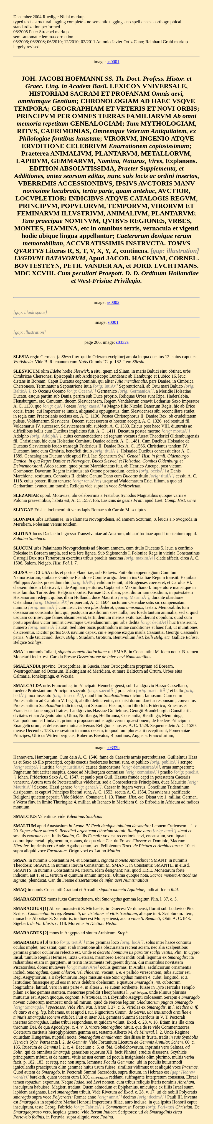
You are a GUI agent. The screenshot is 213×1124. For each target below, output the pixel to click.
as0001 (113, 61)
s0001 (113, 322)
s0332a (122, 342)
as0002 (113, 302)
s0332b (113, 747)
